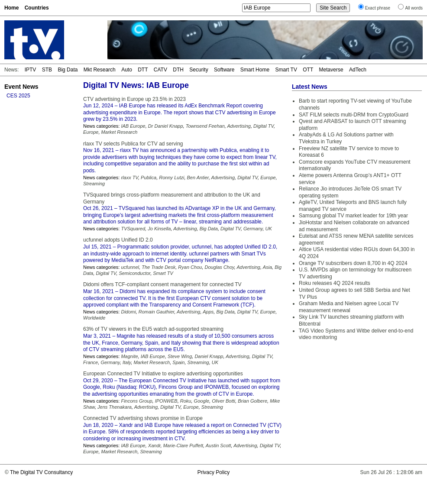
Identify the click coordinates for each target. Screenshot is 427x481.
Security (198, 70)
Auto (126, 70)
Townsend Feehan (205, 126)
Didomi (128, 311)
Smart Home (254, 70)
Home (11, 8)
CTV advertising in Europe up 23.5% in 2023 (134, 99)
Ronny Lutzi (171, 177)
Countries (37, 8)
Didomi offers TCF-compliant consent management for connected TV (162, 284)
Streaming (94, 183)
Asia (267, 267)
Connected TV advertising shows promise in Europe (143, 418)
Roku (185, 401)
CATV (160, 70)
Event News (21, 86)
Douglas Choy (219, 267)
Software (224, 70)
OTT (308, 70)
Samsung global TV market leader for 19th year (353, 216)
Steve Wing (180, 356)
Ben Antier (198, 177)
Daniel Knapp (208, 356)
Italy (127, 362)
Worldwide (94, 317)
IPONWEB (166, 401)
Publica (148, 177)
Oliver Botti (223, 401)
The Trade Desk (158, 267)
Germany (252, 228)
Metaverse (331, 70)
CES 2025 (18, 96)
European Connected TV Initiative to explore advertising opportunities (163, 374)
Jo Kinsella (159, 228)
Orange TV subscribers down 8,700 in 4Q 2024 (353, 263)
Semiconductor (134, 273)
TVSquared (133, 228)
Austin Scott (218, 445)
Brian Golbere (252, 401)
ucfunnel (130, 267)
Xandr (154, 445)
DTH (178, 70)
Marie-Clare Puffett (183, 445)
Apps (208, 311)
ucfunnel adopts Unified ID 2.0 (118, 240)
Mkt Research (100, 70)
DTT (143, 70)
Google (201, 401)
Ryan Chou (190, 267)
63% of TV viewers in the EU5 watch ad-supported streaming (153, 329)
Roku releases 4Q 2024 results (334, 283)
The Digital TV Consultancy (41, 472)
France (90, 362)
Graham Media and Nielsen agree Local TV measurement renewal (349, 306)
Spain (178, 362)
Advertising (239, 126)
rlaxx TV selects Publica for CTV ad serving (133, 144)
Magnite (129, 356)
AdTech (357, 70)
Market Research (119, 132)
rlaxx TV (129, 177)
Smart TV (286, 70)
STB (47, 70)
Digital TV (263, 126)
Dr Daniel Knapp (165, 126)
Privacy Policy (213, 472)
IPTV (30, 70)
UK (268, 228)
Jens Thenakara (114, 407)
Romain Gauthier (157, 311)
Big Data (68, 70)
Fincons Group (136, 401)
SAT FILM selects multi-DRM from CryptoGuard (353, 115)
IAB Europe (133, 126)
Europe (90, 132)
